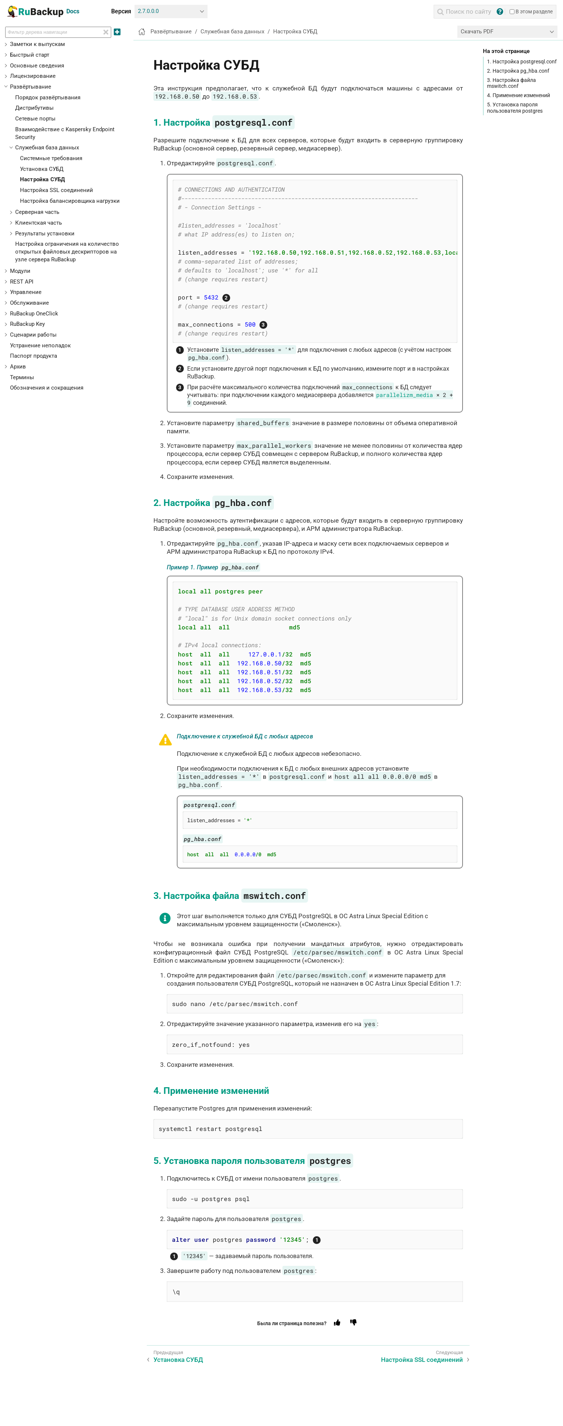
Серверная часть (37, 212)
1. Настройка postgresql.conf (522, 61)
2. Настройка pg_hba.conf (518, 71)
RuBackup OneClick (34, 313)
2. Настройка (213, 502)
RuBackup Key (27, 324)
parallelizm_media (404, 394)
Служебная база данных (47, 147)
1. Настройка (224, 122)
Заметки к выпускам (37, 44)
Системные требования (51, 158)
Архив (18, 366)
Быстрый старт (29, 55)
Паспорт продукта (33, 356)
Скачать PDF (477, 31)
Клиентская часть (38, 222)
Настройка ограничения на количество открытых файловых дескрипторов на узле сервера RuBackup (67, 252)
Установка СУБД (41, 169)
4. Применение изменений (518, 95)
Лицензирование (33, 76)
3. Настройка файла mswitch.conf (511, 83)
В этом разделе (531, 11)
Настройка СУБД (42, 179)
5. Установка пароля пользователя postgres (515, 107)
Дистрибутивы (34, 108)
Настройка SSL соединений (56, 190)
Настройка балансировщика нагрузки (70, 201)
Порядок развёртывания (47, 97)
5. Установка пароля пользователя (253, 1160)
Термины (22, 377)
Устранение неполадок (40, 345)
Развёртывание (30, 86)
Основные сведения (37, 65)
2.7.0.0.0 (148, 11)
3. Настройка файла (230, 895)
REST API (21, 281)
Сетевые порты (35, 118)
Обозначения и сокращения (46, 387)
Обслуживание (29, 303)
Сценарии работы (33, 334)
